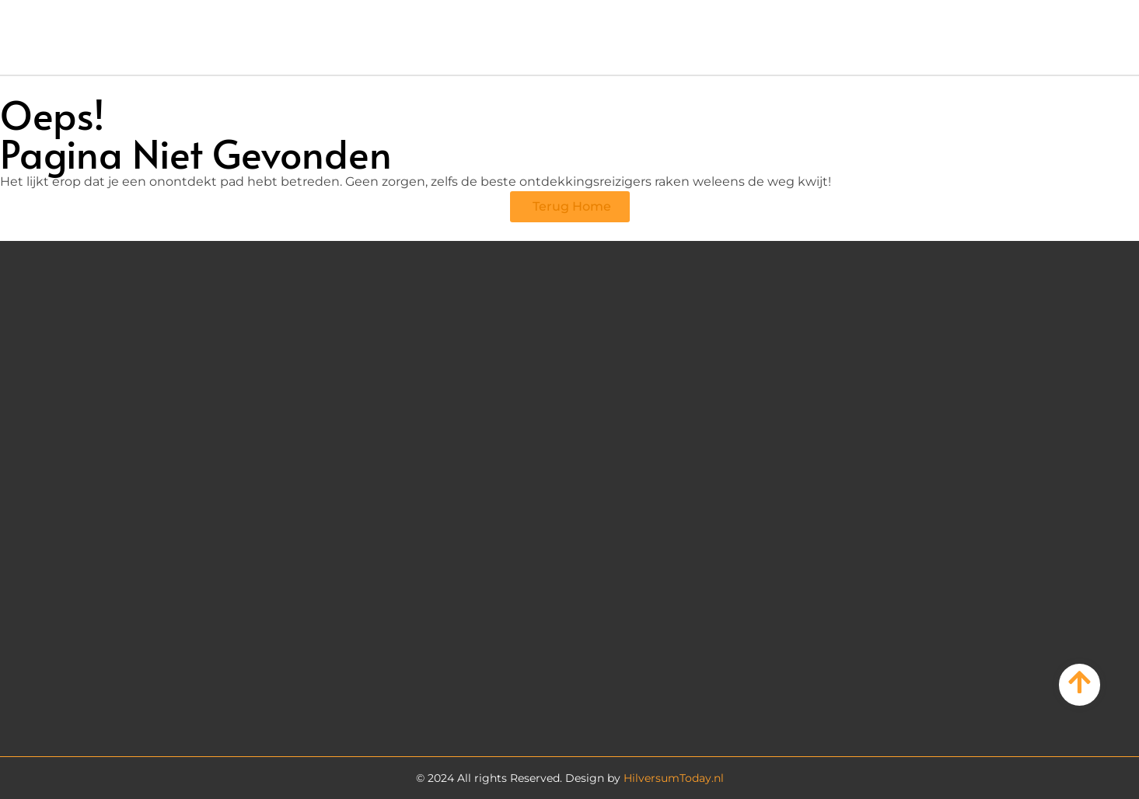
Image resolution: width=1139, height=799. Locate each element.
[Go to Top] (1079, 682)
